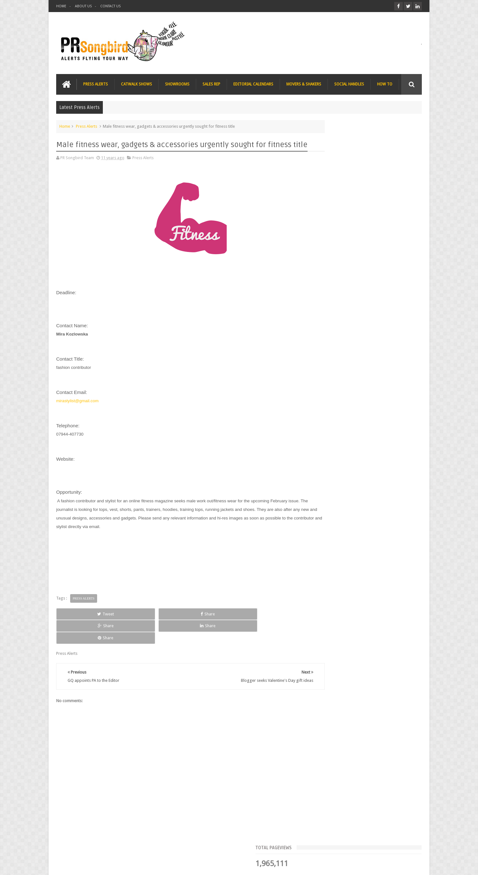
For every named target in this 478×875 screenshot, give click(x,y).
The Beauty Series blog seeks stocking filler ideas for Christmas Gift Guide (378, 322)
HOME (61, 6)
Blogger (367, 865)
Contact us (406, 846)
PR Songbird (108, 865)
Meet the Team (367, 195)
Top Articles (330, 195)
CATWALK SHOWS (136, 83)
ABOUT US (83, 6)
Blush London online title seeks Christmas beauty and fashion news (374, 283)
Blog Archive (403, 195)
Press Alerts (86, 125)
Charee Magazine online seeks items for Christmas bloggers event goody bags (380, 361)
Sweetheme (411, 865)
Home (64, 125)
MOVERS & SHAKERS (303, 83)
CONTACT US (110, 6)
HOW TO (384, 83)
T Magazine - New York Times (372, 394)
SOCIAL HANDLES (349, 83)
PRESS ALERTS (95, 83)
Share (128, 621)
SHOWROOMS (177, 83)
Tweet (79, 621)
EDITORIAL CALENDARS (253, 83)
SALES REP (211, 83)
